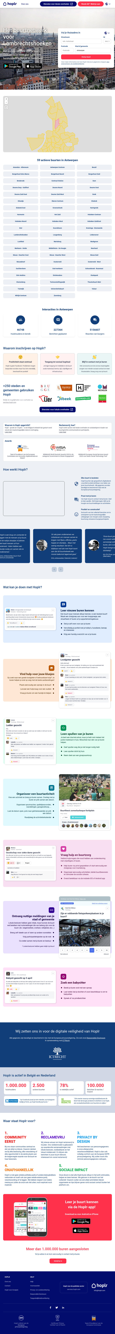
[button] (6, 99)
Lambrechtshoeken (21, 235)
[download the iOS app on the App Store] (33, 66)
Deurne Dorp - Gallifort (21, 187)
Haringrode (94, 208)
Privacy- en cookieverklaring (40, 1290)
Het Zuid (57, 214)
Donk (94, 194)
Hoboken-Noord (20, 221)
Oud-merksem (57, 268)
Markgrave (94, 241)
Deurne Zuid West (57, 194)
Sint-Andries (20, 275)
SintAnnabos (57, 275)
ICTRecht (66, 1040)
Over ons (24, 4)
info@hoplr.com (99, 1290)
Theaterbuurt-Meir (94, 282)
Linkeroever (94, 235)
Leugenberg (57, 235)
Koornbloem (57, 228)
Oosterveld (57, 262)
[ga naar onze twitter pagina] (56, 1307)
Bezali (94, 167)
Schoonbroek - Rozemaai (94, 268)
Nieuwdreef (21, 262)
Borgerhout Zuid (94, 174)
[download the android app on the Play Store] (12, 66)
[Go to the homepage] (10, 4)
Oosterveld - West (94, 262)
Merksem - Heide (21, 248)
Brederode (20, 181)
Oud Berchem (21, 268)
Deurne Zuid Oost (21, 194)
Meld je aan (90, 4)
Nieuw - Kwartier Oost (21, 255)
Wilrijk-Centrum (20, 295)
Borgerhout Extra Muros (20, 174)
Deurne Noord (57, 187)
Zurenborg (57, 295)
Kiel (20, 228)
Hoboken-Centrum (94, 214)
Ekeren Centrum (57, 201)
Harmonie (20, 214)
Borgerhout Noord (57, 174)
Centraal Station (57, 181)
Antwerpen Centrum (57, 167)
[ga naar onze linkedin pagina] (63, 1307)
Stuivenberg (20, 282)
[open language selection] (108, 4)
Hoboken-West (57, 221)
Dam (94, 181)
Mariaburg (57, 241)
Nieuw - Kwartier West (57, 255)
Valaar (94, 289)
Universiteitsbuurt (57, 289)
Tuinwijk (21, 289)
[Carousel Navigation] (57, 569)
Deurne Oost (94, 187)
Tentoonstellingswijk (57, 282)
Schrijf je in (58, 1261)
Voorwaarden (35, 1286)
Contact (7, 1286)
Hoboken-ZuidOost (94, 221)
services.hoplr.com (9, 402)
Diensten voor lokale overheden (58, 4)
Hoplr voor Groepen (11, 1290)
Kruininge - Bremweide (94, 228)
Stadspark (94, 275)
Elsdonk (94, 201)
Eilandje (21, 201)
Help (31, 1281)
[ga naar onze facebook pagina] (50, 1307)
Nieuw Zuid (94, 255)
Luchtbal (21, 241)
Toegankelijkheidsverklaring (39, 1298)
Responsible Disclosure (96, 1038)
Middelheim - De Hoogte (57, 248)
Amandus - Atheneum (20, 167)
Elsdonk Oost (20, 208)
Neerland (94, 248)
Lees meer (8, 432)
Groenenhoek (57, 208)
